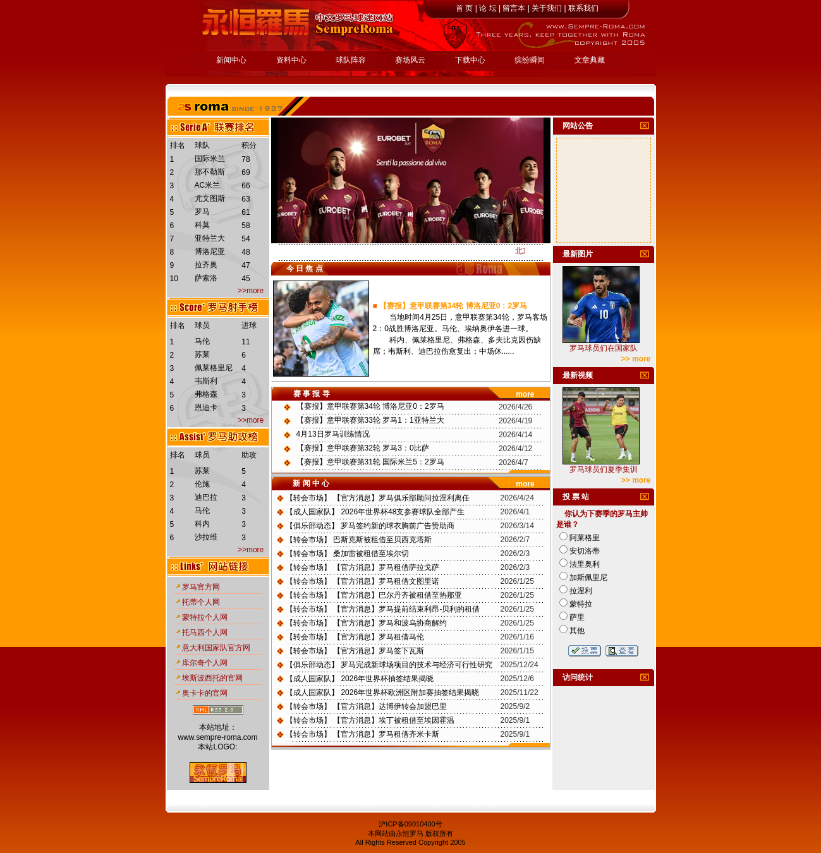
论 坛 (487, 8)
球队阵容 (351, 60)
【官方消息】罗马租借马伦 (378, 636)
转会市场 (308, 497)
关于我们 (547, 8)
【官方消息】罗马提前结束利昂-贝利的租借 (406, 609)
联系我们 (583, 8)
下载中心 (470, 60)
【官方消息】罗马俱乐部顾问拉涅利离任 (401, 497)
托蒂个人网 (201, 602)
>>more (250, 290)
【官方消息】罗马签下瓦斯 (378, 650)
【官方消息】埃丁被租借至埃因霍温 (393, 720)
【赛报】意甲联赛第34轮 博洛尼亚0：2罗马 (453, 305)
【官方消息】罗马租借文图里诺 (386, 581)
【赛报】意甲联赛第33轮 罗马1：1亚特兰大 (370, 420)
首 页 (464, 8)
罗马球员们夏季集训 (603, 469)
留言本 (513, 8)
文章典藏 (590, 60)
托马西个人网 (205, 632)
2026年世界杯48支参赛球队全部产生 (403, 511)
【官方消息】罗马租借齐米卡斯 (386, 734)
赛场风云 (410, 60)
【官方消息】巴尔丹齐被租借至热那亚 (397, 595)
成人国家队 (312, 511)
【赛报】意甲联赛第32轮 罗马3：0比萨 (362, 448)
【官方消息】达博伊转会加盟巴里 (390, 706)
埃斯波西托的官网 (212, 678)
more (525, 394)
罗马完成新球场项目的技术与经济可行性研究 (416, 664)
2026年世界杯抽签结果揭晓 (387, 678)
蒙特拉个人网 (205, 617)
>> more (636, 358)
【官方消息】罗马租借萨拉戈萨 (386, 567)
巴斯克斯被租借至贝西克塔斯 (382, 539)
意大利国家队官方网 (216, 647)
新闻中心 (231, 60)
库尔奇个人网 (205, 662)
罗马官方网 (201, 587)
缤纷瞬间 (529, 60)
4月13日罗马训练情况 (333, 434)
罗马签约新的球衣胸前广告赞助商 (397, 525)
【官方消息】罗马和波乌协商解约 (390, 623)
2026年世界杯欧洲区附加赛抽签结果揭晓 (410, 692)
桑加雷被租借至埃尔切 (371, 553)
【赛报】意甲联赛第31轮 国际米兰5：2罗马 (370, 461)
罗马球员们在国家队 (603, 348)
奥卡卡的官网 (205, 693)
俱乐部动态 (312, 525)
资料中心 (291, 60)
